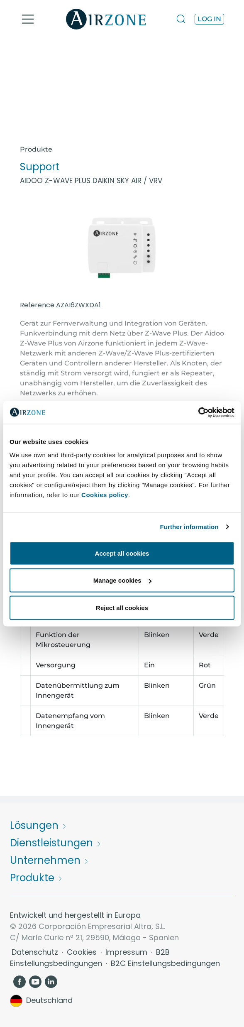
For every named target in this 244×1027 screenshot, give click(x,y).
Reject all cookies (122, 607)
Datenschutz (36, 952)
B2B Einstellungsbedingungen (90, 957)
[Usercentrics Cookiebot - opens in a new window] (198, 412)
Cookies (83, 952)
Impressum (127, 952)
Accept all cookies (122, 552)
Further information (189, 526)
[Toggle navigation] (28, 19)
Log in (209, 19)
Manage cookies (122, 580)
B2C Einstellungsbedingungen (165, 963)
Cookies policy (104, 494)
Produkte (36, 149)
